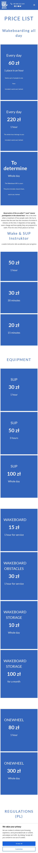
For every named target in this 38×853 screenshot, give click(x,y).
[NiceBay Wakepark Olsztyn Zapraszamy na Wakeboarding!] (5, 4)
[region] (19, 838)
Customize (19, 849)
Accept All (19, 844)
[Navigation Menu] (34, 5)
